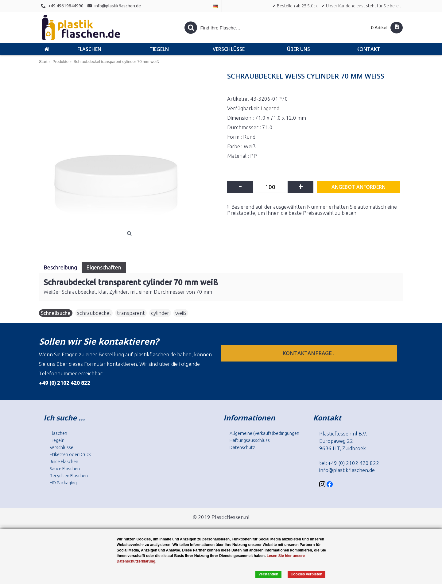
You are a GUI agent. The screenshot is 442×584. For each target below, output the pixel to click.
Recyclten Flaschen (69, 475)
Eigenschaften (103, 267)
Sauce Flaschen (65, 468)
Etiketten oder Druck (70, 454)
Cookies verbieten (306, 574)
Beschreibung (60, 267)
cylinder (160, 313)
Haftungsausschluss (250, 440)
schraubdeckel (94, 313)
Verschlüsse (61, 447)
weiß (180, 313)
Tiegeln (57, 440)
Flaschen (58, 433)
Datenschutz (242, 447)
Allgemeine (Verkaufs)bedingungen (264, 433)
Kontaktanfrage (309, 353)
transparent (131, 313)
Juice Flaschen (64, 461)
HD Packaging (63, 482)
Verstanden (268, 574)
